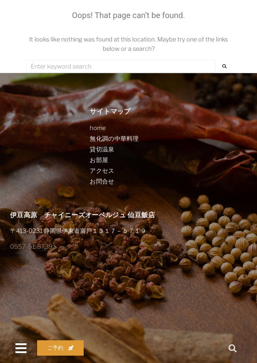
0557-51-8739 (31, 246)
